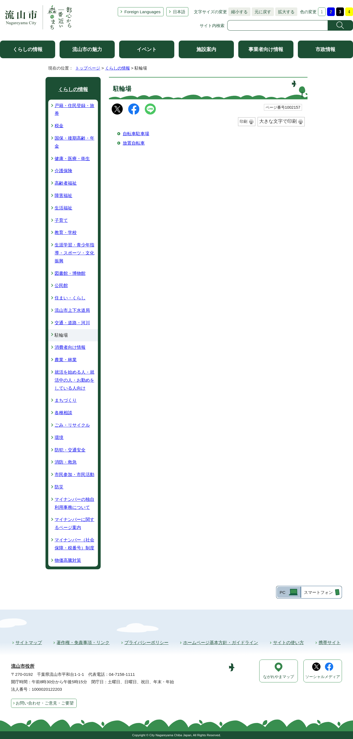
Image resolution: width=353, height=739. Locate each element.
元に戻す (261, 11)
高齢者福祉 (66, 183)
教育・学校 (66, 232)
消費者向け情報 (70, 347)
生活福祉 (63, 208)
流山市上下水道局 (72, 310)
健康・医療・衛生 (72, 158)
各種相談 (63, 412)
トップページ (87, 68)
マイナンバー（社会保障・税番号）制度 (74, 544)
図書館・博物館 (70, 273)
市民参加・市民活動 (74, 474)
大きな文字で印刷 (278, 121)
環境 (59, 437)
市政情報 (325, 49)
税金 (59, 125)
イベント (147, 49)
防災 (59, 487)
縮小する (238, 11)
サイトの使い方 (288, 642)
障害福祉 (63, 195)
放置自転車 (134, 143)
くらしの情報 (27, 49)
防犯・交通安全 (70, 450)
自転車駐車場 (136, 133)
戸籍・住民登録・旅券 (74, 109)
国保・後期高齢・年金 (74, 142)
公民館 (61, 285)
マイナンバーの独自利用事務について (74, 503)
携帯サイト (330, 642)
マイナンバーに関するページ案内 (74, 523)
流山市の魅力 (87, 49)
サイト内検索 (212, 25)
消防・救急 (66, 462)
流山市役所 (22, 666)
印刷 (243, 121)
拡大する (285, 11)
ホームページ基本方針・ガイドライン (220, 642)
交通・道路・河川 (72, 322)
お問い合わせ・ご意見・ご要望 (45, 703)
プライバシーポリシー (146, 642)
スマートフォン (318, 592)
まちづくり (66, 400)
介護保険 (63, 170)
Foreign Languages (142, 11)
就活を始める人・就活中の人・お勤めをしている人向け (74, 380)
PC (282, 592)
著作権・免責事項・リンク (83, 642)
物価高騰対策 (68, 560)
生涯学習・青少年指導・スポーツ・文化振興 (74, 253)
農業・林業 (66, 359)
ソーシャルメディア (322, 677)
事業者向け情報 (265, 49)
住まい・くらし (70, 298)
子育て (61, 220)
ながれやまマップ (278, 677)
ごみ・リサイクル (72, 425)
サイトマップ (28, 642)
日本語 (179, 11)
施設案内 (206, 49)
